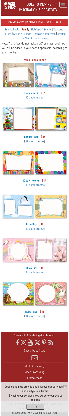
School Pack (31, 137)
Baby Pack (31, 312)
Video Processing (34, 372)
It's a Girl (31, 268)
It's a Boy (31, 224)
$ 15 (43, 137)
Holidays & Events (41, 29)
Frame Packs (12, 29)
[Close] (65, 387)
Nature (8, 34)
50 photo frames (34, 141)
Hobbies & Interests (44, 34)
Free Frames (41, 38)
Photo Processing (34, 366)
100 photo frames (35, 97)
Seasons (58, 29)
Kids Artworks (31, 181)
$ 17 (43, 93)
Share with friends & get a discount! (34, 335)
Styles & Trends (22, 34)
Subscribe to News (34, 355)
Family (26, 29)
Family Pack (31, 93)
